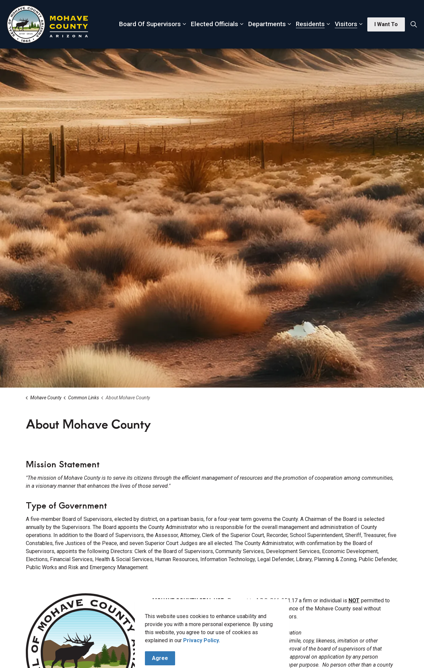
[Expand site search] (413, 24)
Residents (310, 24)
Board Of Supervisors (150, 24)
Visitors (346, 24)
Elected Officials (214, 24)
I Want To (386, 24)
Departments (267, 24)
